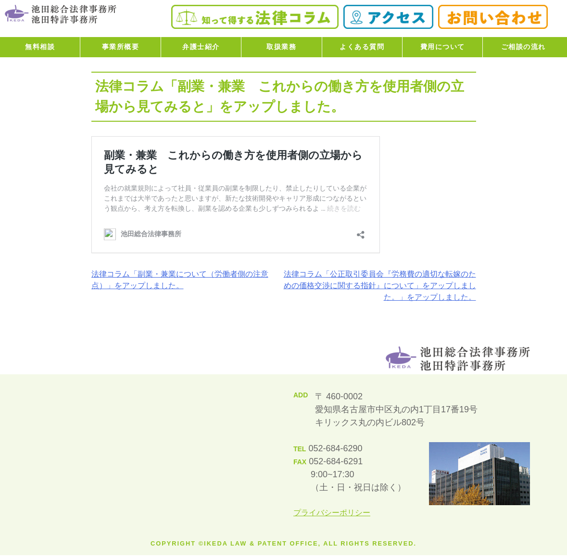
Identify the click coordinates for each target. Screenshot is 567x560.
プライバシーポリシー (331, 513)
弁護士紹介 (201, 47)
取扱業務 (281, 47)
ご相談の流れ (523, 47)
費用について (442, 47)
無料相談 (40, 47)
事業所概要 (120, 47)
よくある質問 (362, 47)
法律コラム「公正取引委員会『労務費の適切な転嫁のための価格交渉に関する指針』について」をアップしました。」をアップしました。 (380, 285)
